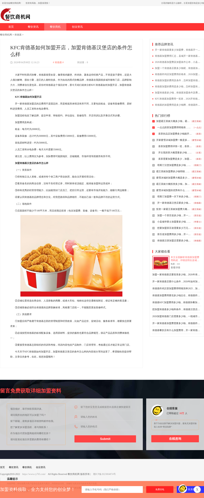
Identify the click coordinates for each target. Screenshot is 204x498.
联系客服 (193, 489)
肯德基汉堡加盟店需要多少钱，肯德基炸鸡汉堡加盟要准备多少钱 (174, 240)
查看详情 (175, 267)
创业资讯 (77, 26)
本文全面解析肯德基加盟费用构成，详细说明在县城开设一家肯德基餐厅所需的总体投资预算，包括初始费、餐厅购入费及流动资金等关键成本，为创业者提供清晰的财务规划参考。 (185, 259)
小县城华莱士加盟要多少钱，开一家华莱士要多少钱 (174, 221)
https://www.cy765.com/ (34, 474)
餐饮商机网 (6, 34)
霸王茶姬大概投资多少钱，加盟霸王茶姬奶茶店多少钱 (173, 184)
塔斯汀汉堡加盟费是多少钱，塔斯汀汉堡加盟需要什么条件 (174, 165)
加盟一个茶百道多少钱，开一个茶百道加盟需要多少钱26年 (174, 215)
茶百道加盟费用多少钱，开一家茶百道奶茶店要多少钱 (174, 234)
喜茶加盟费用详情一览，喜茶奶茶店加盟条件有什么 (175, 146)
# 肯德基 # (58, 62)
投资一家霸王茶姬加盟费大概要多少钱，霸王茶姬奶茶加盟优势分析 (173, 209)
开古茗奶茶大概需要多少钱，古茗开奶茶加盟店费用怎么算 (175, 152)
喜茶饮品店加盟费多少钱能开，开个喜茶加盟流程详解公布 (175, 133)
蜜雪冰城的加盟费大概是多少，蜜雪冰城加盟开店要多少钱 (173, 177)
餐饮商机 (55, 26)
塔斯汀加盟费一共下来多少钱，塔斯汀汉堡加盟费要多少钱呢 (174, 196)
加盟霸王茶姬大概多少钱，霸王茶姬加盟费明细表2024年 (173, 121)
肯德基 (18, 34)
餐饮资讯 (33, 26)
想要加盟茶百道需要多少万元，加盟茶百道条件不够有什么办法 (174, 228)
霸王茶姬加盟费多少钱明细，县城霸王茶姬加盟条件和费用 (173, 171)
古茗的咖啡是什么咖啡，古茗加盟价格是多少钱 (182, 3)
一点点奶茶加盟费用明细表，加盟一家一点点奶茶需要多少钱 (174, 127)
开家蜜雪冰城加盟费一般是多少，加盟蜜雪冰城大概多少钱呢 (173, 140)
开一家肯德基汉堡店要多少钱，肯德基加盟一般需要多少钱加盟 (174, 203)
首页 (11, 26)
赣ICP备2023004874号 (104, 474)
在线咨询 (175, 438)
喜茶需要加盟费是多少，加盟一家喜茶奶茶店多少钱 (175, 159)
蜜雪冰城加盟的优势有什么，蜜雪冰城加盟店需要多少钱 (173, 190)
